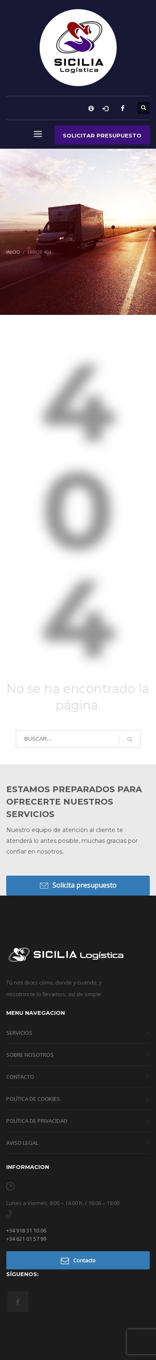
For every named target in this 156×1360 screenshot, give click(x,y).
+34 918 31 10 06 (26, 1230)
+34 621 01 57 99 (26, 1238)
